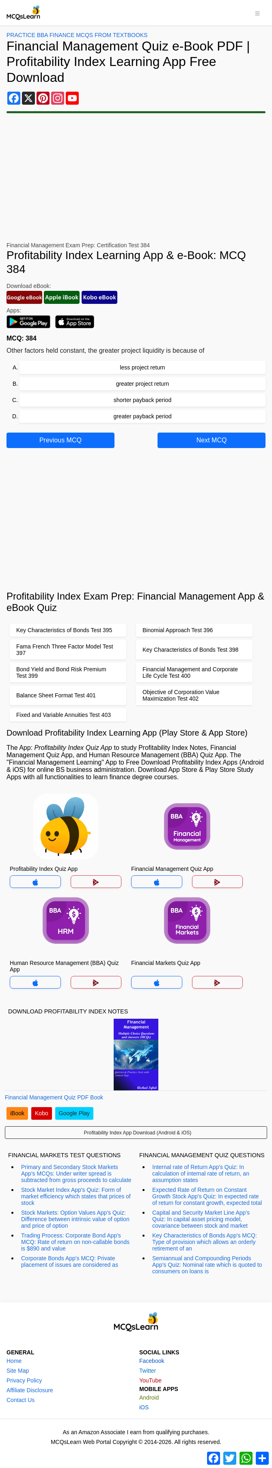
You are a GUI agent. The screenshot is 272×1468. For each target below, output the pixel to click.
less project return (142, 367)
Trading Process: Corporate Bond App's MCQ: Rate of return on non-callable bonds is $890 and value (75, 1242)
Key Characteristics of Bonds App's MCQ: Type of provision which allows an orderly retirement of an (204, 1242)
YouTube (150, 1380)
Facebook (151, 1361)
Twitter (147, 1370)
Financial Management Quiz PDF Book (54, 1097)
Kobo (41, 1113)
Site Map (17, 1370)
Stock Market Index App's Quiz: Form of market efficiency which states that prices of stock (76, 1196)
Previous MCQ (60, 440)
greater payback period (142, 416)
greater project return (142, 383)
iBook (17, 1113)
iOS (144, 1407)
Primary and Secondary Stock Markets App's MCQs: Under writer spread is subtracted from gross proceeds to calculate (76, 1173)
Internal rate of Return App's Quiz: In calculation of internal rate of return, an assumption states (200, 1173)
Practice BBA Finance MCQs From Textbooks (76, 35)
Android (149, 1397)
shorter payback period (142, 400)
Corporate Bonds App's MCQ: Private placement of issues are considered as (69, 1261)
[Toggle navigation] (257, 12)
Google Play (74, 1113)
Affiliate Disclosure (29, 1390)
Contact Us (20, 1400)
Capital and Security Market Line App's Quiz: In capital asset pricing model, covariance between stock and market (201, 1219)
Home (14, 1361)
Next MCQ (211, 440)
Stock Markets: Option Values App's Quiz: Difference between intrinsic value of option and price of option (75, 1219)
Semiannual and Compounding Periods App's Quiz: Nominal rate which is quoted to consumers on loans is (207, 1265)
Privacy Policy (24, 1380)
